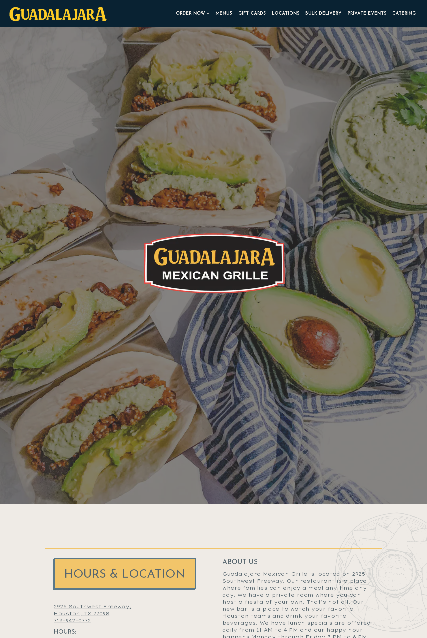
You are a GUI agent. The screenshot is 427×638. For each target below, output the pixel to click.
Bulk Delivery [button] (323, 14)
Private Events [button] (367, 14)
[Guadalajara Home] (59, 13)
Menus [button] (224, 14)
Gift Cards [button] (252, 14)
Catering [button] (404, 14)
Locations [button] (286, 14)
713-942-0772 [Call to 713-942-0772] (72, 577)
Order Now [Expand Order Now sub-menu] (193, 13)
